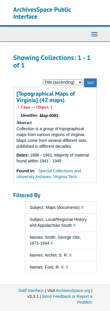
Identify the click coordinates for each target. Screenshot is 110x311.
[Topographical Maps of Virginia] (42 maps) (45, 97)
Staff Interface (31, 290)
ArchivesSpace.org (73, 290)
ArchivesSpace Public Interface (42, 12)
